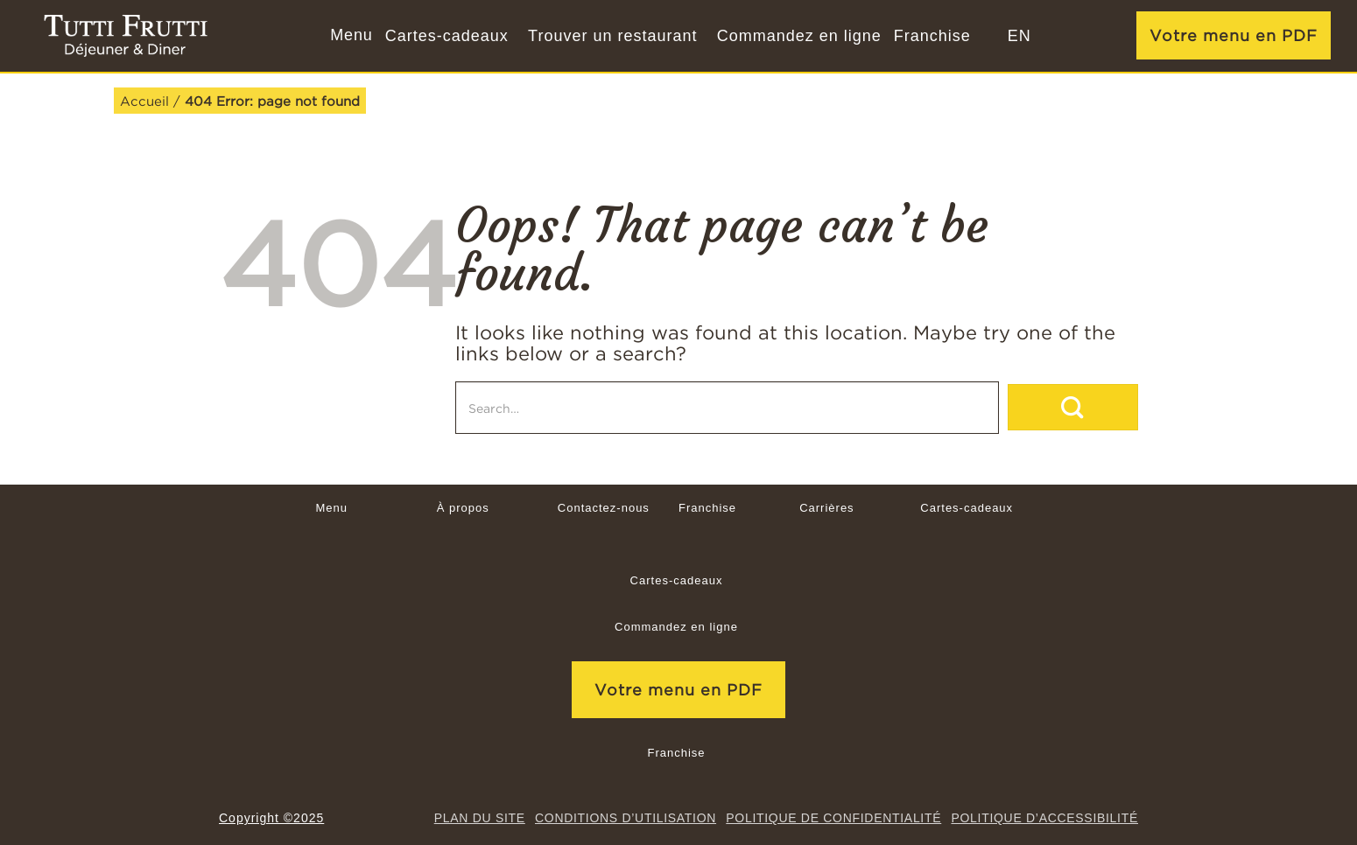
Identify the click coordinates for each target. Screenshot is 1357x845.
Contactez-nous (604, 507)
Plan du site (479, 818)
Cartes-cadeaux (447, 36)
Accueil (144, 101)
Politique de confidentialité (833, 818)
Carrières (826, 507)
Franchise (932, 36)
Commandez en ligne (799, 36)
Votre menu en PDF (1234, 35)
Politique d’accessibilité (1044, 818)
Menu (331, 507)
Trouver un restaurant (612, 36)
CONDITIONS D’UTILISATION (625, 818)
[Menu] (349, 35)
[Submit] (1073, 407)
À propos (463, 507)
